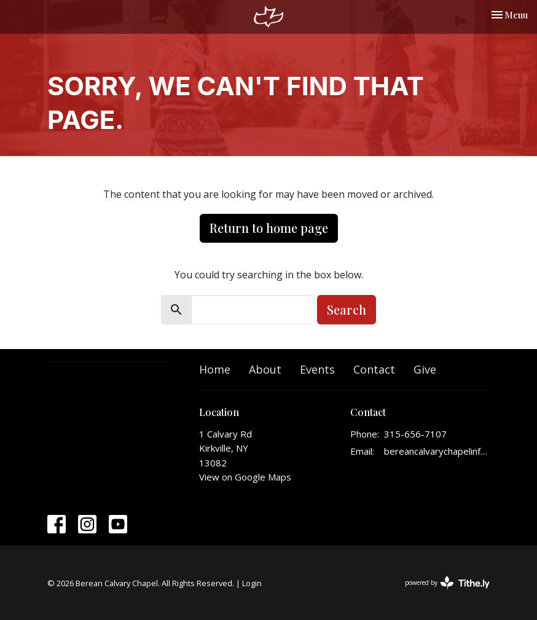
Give (425, 369)
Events (317, 369)
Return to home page (269, 227)
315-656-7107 (415, 434)
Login (252, 583)
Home (214, 369)
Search (346, 309)
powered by (447, 583)
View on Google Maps (245, 477)
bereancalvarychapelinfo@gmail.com (437, 451)
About (265, 369)
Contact (374, 369)
